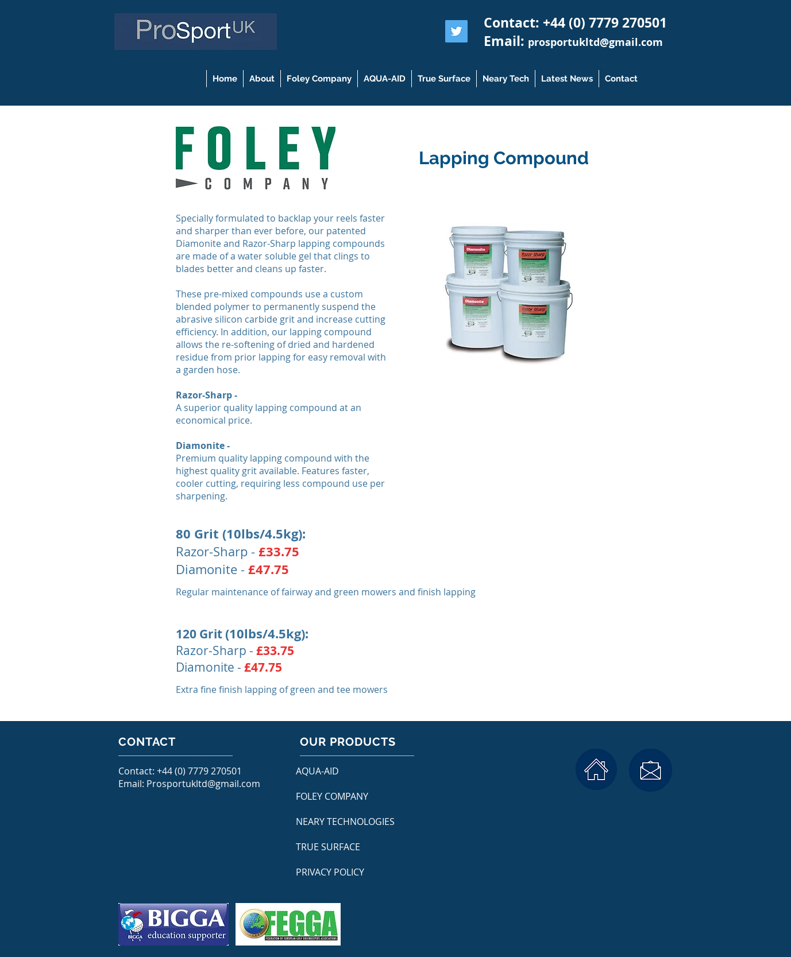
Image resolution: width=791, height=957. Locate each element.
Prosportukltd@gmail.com (203, 783)
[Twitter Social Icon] (456, 31)
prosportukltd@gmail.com (595, 42)
